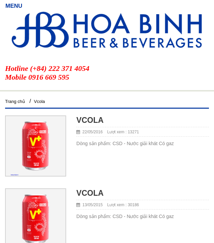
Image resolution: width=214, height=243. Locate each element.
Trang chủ (15, 101)
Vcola (39, 101)
